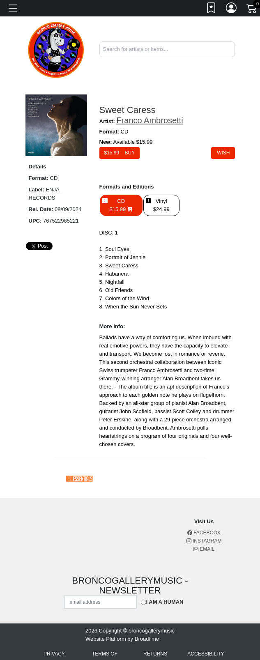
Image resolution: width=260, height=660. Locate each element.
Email (203, 549)
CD (121, 205)
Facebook (204, 533)
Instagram (204, 541)
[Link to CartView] (252, 7)
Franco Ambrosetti (149, 120)
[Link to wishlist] (211, 9)
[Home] (56, 49)
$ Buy (119, 153)
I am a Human (165, 602)
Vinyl (161, 205)
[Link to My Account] (231, 9)
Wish (223, 153)
